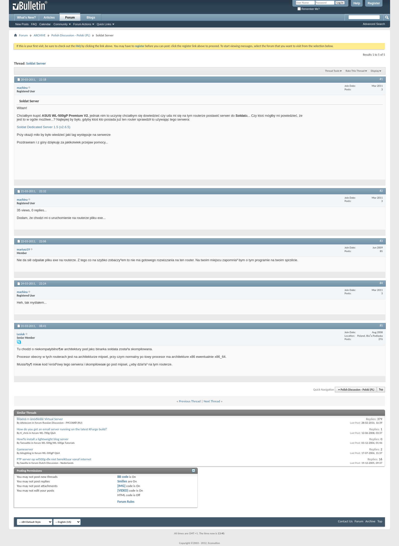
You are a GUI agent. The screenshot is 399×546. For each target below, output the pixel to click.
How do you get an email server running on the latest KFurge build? (62, 429)
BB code (122, 477)
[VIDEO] (122, 490)
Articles (49, 17)
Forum (70, 17)
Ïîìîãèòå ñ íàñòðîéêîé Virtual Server (40, 419)
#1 (381, 79)
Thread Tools (332, 70)
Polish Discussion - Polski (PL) (70, 35)
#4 (381, 283)
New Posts (22, 24)
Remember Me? (308, 9)
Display (375, 70)
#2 (381, 191)
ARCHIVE (40, 35)
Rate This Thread (355, 70)
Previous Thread (190, 401)
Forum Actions (82, 24)
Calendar (45, 24)
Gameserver (25, 449)
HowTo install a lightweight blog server (42, 439)
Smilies (122, 481)
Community (60, 24)
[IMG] (121, 486)
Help (356, 3)
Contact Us (345, 521)
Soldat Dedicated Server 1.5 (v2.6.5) (43, 127)
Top (381, 389)
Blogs (91, 17)
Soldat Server (36, 63)
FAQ (34, 24)
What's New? (26, 17)
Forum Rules (125, 502)
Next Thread (212, 401)
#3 (381, 241)
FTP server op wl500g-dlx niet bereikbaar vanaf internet (54, 459)
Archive (370, 521)
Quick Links (104, 24)
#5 (381, 325)
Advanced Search (374, 23)
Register (374, 3)
